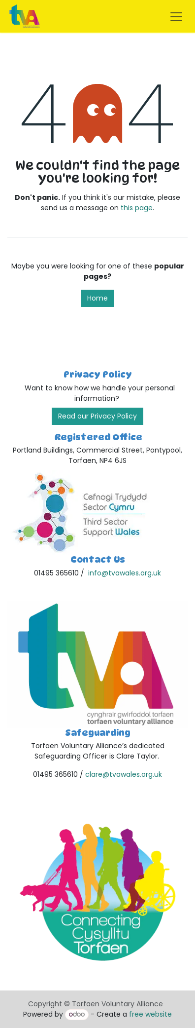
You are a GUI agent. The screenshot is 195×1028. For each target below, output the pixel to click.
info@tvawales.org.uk (124, 573)
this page (137, 208)
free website (150, 1014)
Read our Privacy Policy (97, 416)
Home (97, 298)
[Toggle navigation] (176, 16)
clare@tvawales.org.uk (123, 774)
